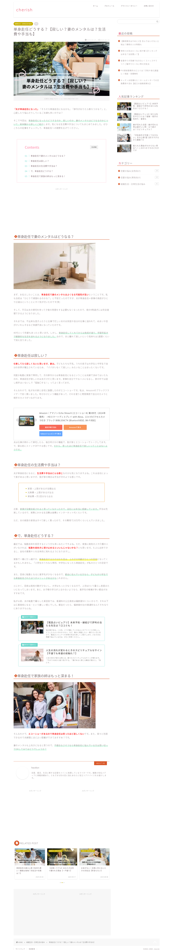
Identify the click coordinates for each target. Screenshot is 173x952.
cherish (24, 9)
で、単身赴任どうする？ (42, 171)
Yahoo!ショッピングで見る (50, 434)
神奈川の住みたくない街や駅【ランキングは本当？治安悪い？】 (139, 52)
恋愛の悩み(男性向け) (140, 177)
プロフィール (109, 6)
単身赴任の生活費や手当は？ (44, 165)
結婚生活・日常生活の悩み (23, 24)
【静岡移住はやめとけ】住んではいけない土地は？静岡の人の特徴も (140, 43)
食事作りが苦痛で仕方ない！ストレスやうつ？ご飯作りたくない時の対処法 (139, 62)
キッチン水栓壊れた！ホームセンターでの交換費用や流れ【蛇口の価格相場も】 (140, 82)
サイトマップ (20, 949)
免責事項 (32, 949)
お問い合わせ (149, 6)
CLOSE (94, 147)
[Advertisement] (62, 209)
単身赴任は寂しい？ (40, 160)
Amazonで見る (75, 427)
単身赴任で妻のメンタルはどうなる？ (48, 155)
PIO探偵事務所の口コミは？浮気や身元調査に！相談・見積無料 (140, 72)
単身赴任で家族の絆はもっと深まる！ (48, 176)
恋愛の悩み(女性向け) (140, 170)
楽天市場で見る (51, 427)
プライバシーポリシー (129, 6)
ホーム (95, 6)
